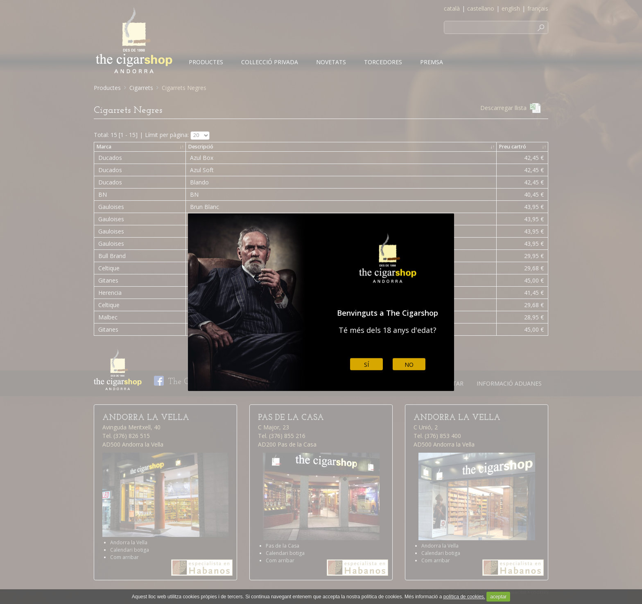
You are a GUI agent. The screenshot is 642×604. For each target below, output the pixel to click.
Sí (366, 364)
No (409, 364)
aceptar (498, 597)
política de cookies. (464, 597)
